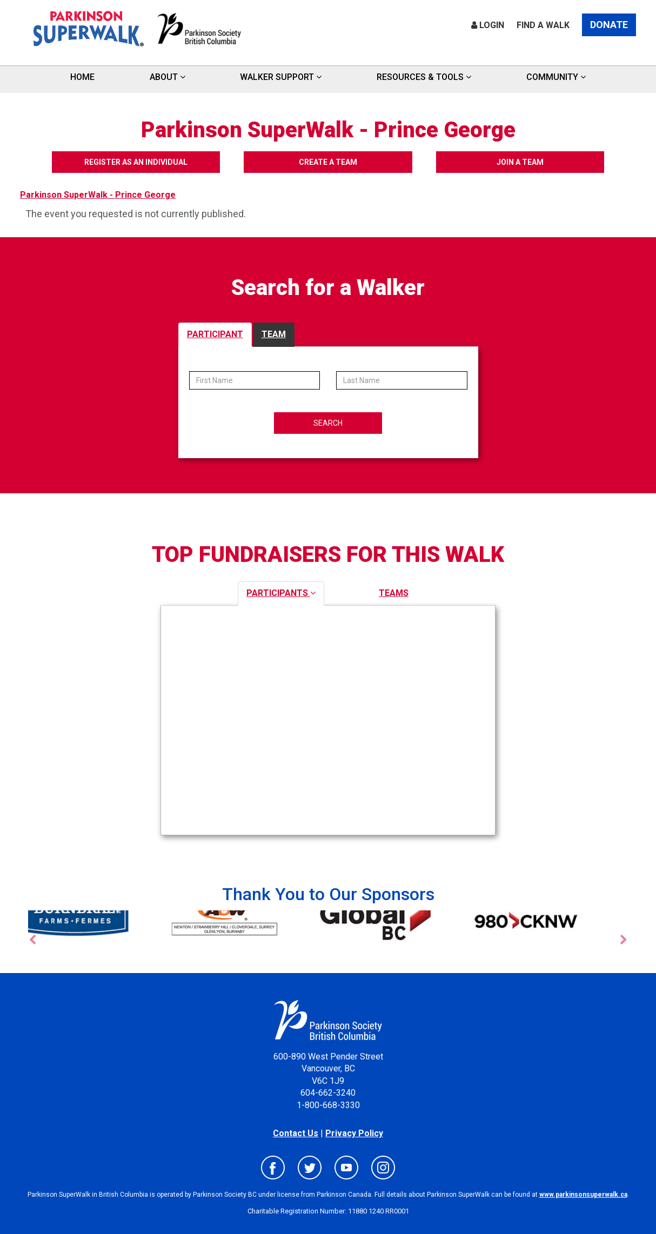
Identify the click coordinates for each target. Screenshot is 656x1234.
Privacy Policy (354, 1133)
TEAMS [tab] (394, 593)
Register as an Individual (131, 162)
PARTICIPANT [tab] (215, 334)
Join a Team (524, 162)
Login (487, 25)
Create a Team (328, 162)
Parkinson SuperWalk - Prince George (98, 195)
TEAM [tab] (274, 334)
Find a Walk (543, 25)
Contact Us (295, 1133)
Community (556, 77)
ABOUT (167, 77)
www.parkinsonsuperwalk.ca (583, 1194)
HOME (82, 77)
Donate (609, 24)
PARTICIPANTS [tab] (281, 593)
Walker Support (281, 77)
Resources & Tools (424, 77)
